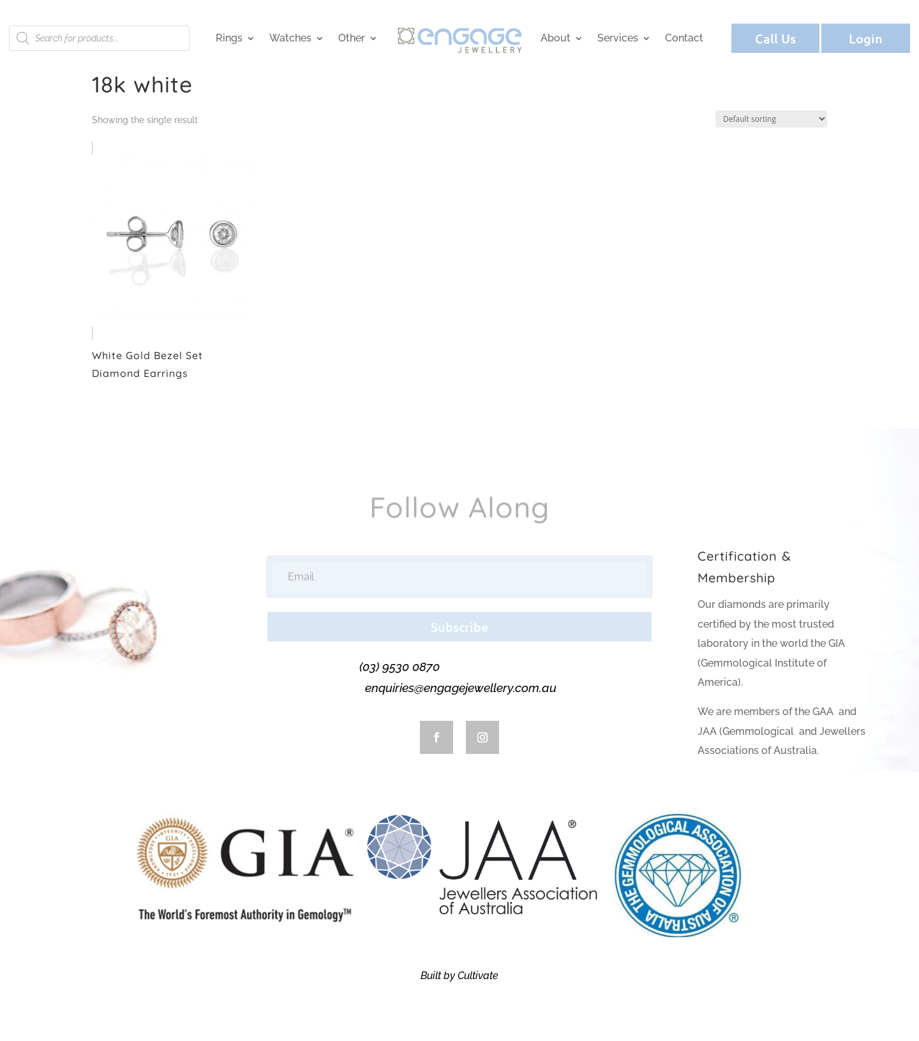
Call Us (775, 38)
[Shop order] (771, 119)
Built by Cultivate (459, 976)
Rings (229, 38)
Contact (684, 38)
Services (617, 38)
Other (351, 38)
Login (866, 38)
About (556, 38)
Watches (290, 38)
